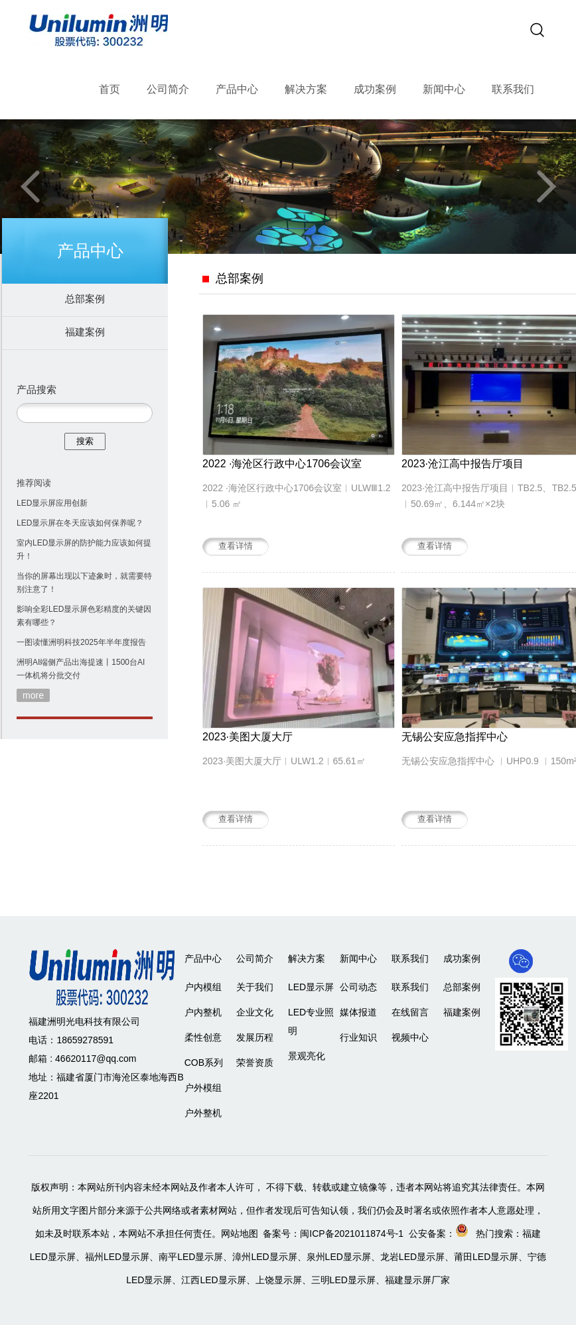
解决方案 (306, 89)
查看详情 (235, 546)
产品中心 (237, 89)
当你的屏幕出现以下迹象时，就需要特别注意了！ (84, 582)
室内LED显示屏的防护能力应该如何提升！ (84, 549)
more (33, 695)
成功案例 (375, 89)
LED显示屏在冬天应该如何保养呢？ (80, 523)
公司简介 (168, 89)
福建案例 (85, 331)
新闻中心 (444, 89)
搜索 (85, 441)
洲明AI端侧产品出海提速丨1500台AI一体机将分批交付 (81, 669)
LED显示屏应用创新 (52, 503)
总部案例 (85, 298)
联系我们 (513, 89)
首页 (109, 89)
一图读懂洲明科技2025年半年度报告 (81, 642)
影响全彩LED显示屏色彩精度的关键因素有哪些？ (84, 616)
